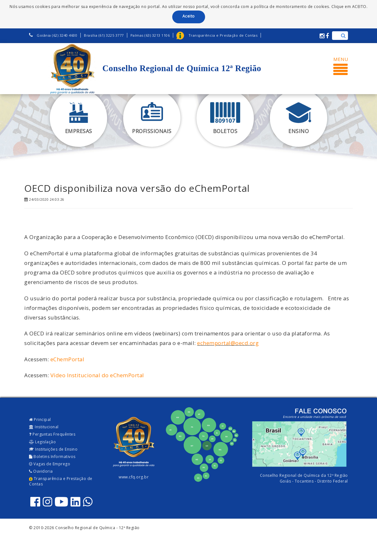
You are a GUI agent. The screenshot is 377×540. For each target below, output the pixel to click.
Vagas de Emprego (49, 464)
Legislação (42, 442)
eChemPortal (67, 359)
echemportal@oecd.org (228, 343)
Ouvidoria (41, 471)
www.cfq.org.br (134, 477)
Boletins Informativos (52, 456)
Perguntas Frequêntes (52, 434)
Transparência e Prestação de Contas (60, 481)
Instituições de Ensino (53, 449)
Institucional (44, 427)
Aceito (188, 16)
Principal (40, 419)
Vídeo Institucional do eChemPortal (97, 375)
